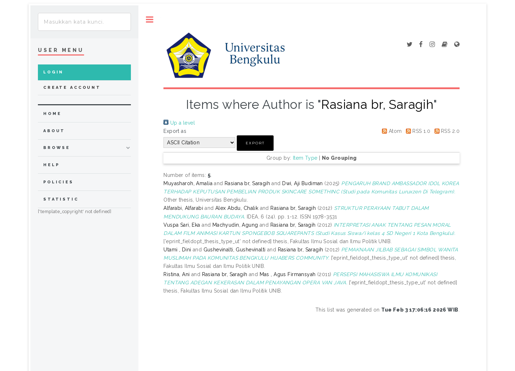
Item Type (305, 158)
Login (53, 72)
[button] (255, 143)
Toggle (149, 19)
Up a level (179, 123)
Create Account (72, 87)
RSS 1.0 (416, 131)
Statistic (61, 199)
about (54, 131)
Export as (174, 131)
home (52, 113)
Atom (390, 131)
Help (51, 165)
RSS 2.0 (446, 131)
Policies (58, 182)
